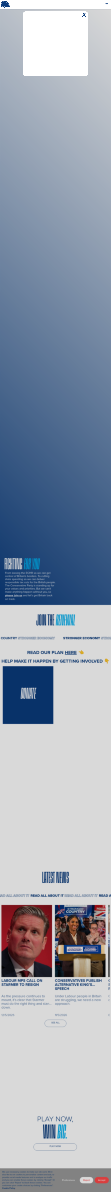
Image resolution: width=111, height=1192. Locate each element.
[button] (106, 4)
